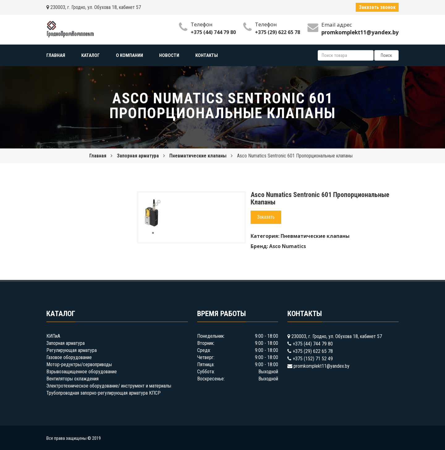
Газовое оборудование (69, 357)
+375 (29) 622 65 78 (277, 32)
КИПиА (53, 336)
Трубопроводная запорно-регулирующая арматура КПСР (103, 393)
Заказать (266, 217)
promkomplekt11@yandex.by (322, 366)
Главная (97, 156)
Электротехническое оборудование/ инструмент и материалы (108, 386)
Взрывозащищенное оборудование (81, 372)
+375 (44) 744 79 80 (213, 32)
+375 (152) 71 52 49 (313, 359)
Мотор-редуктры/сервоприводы (79, 364)
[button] (158, 203)
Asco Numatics (287, 246)
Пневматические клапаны (198, 156)
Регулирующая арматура (71, 350)
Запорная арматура (138, 156)
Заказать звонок (377, 7)
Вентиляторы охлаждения (72, 379)
